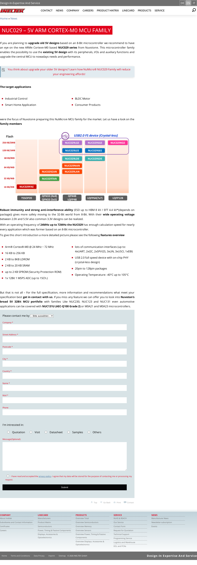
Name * (6, 383)
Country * (7, 371)
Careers (88, 10)
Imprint (51, 560)
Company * (8, 322)
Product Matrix (108, 10)
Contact (46, 10)
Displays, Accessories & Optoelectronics (48, 541)
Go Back (106, 507)
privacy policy (45, 481)
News (59, 10)
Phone (5, 407)
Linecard (128, 10)
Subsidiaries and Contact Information (16, 527)
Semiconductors (45, 531)
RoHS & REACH (120, 523)
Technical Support (121, 539)
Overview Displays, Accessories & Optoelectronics (90, 548)
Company (73, 10)
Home (4, 18)
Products (144, 10)
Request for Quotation (123, 535)
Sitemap (62, 560)
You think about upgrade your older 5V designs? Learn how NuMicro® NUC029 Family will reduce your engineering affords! (69, 71)
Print (119, 507)
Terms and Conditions (20, 560)
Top (95, 507)
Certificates (5, 531)
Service (160, 10)
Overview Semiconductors (87, 527)
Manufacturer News (159, 523)
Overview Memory (84, 531)
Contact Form (119, 531)
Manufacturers (44, 523)
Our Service (119, 527)
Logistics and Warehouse (124, 547)
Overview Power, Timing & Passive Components (91, 541)
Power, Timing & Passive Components (54, 535)
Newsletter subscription (161, 527)
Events (154, 531)
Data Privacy (39, 560)
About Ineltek (6, 523)
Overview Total (82, 523)
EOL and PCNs (120, 551)
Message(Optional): (12, 439)
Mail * (5, 395)
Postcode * (8, 346)
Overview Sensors (83, 535)
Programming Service (123, 543)
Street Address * (10, 334)
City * (5, 358)
